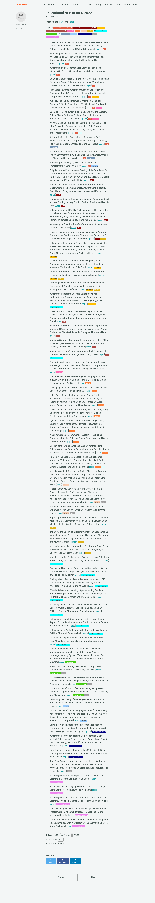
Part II (72, 22)
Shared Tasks (130, 4)
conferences (65, 837)
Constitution (50, 4)
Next (93, 877)
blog (60, 841)
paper (99, 50)
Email (19, 29)
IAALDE (76, 837)
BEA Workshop (112, 4)
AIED (56, 837)
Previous (61, 877)
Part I (61, 22)
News (89, 4)
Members (77, 4)
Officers (64, 4)
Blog (98, 4)
